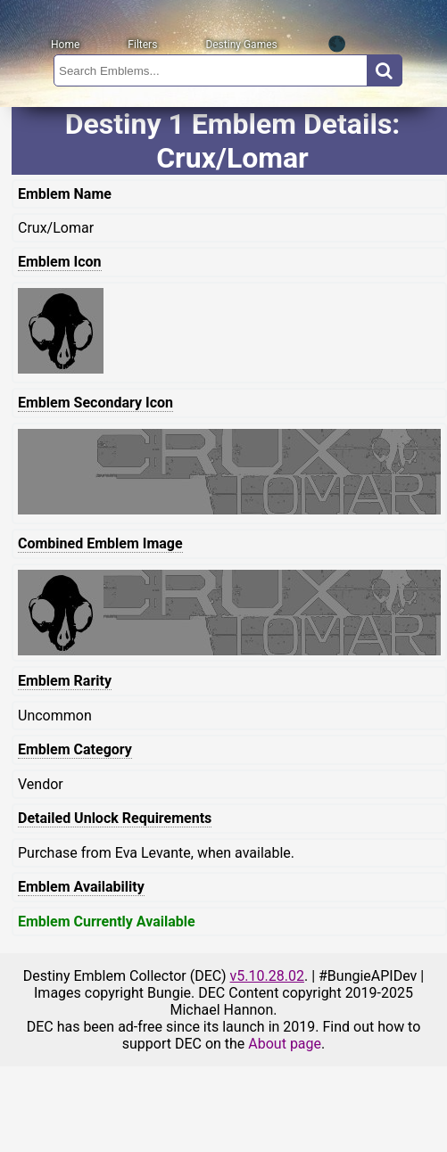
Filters (142, 44)
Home (65, 44)
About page (284, 1043)
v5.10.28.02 (267, 975)
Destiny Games (241, 44)
